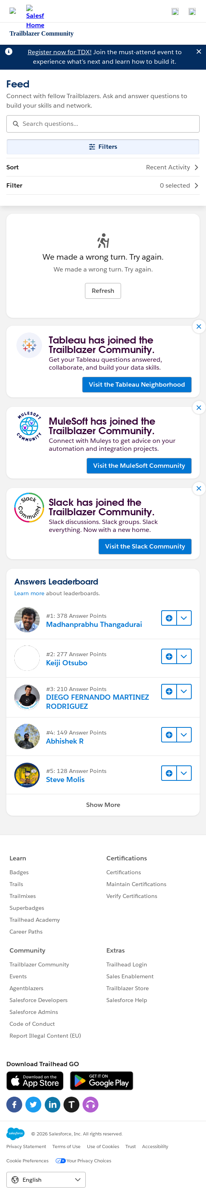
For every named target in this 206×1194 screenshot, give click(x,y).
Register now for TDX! (60, 52)
